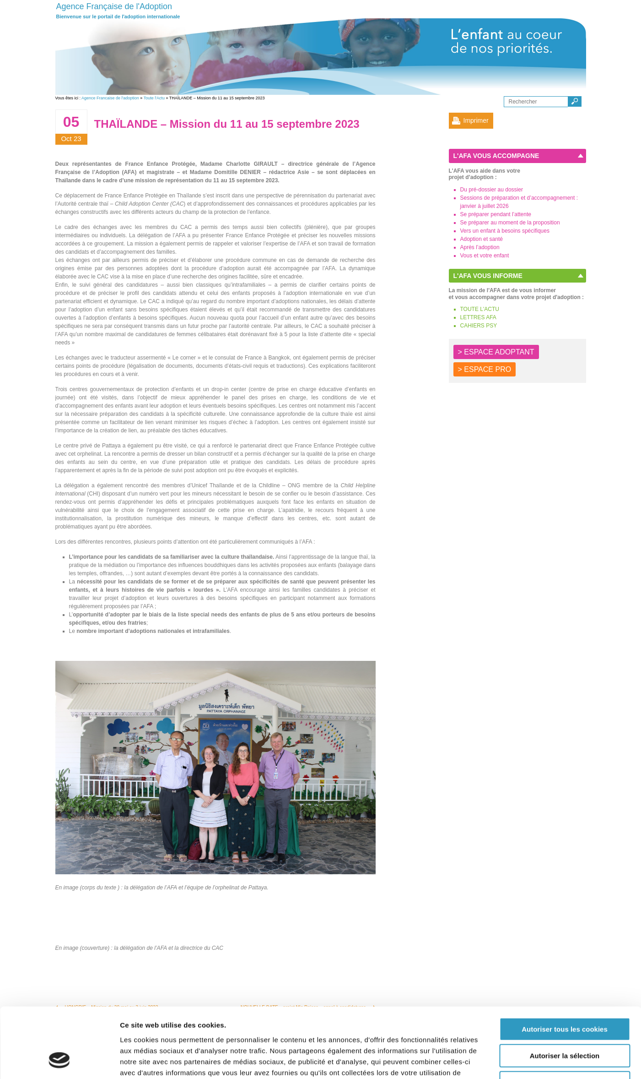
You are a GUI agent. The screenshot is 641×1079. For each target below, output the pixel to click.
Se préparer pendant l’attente (495, 214)
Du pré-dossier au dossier (491, 189)
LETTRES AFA (478, 317)
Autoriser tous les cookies (565, 967)
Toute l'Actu (154, 98)
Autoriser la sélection (565, 994)
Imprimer (476, 120)
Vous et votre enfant (484, 255)
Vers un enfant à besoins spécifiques (504, 231)
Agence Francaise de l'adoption (110, 98)
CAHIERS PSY (478, 325)
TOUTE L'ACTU (479, 309)
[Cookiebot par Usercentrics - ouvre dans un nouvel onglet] (59, 1061)
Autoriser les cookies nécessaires (564, 1021)
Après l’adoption (480, 247)
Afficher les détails (504, 1061)
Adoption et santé (481, 239)
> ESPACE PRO (485, 369)
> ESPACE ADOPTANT (496, 352)
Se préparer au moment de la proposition (510, 222)
